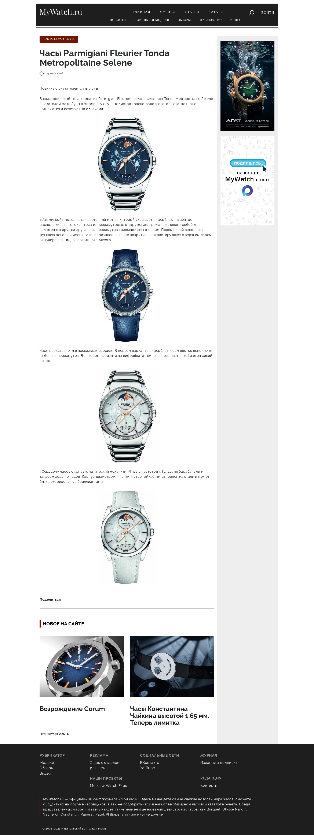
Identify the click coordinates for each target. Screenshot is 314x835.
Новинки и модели (151, 20)
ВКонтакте (149, 762)
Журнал (168, 12)
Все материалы (52, 734)
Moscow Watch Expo (108, 785)
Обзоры (184, 20)
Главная (141, 12)
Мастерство (211, 20)
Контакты (209, 785)
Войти (267, 12)
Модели (47, 762)
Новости (118, 20)
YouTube (147, 768)
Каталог (217, 12)
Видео (236, 20)
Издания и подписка (219, 762)
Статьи (192, 12)
